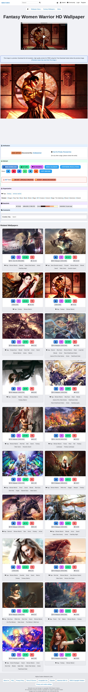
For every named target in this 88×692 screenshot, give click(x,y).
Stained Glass (24, 490)
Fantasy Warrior (23, 400)
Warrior (30, 353)
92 (25, 342)
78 (68, 611)
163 (25, 567)
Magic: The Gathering (57, 198)
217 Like (24, 167)
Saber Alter (20, 666)
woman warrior (17, 193)
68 (25, 654)
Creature (42, 198)
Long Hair (81, 350)
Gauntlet (22, 575)
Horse (29, 531)
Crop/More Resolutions (70, 167)
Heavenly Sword (27, 446)
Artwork (78, 198)
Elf (37, 198)
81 (68, 567)
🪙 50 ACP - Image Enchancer (45, 179)
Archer (40, 531)
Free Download (10, 167)
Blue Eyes (59, 350)
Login (78, 2)
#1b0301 (43, 206)
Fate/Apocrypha (75, 403)
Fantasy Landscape (69, 446)
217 (68, 301)
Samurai (9, 531)
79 (68, 435)
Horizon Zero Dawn (69, 578)
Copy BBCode (45, 171)
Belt (27, 443)
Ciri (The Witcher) (11, 622)
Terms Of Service (31, 680)
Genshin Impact (72, 268)
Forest (65, 443)
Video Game (63, 268)
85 (25, 479)
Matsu (59, 9)
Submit (62, 2)
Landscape (59, 446)
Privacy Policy (20, 680)
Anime (38, 265)
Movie (29, 198)
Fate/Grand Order (75, 356)
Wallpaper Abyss (36, 9)
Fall (74, 443)
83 (25, 388)
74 (25, 523)
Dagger (70, 487)
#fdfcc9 (56, 206)
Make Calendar (51, 167)
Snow (27, 575)
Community (71, 2)
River (70, 443)
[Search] (40, 2)
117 (68, 257)
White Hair (63, 487)
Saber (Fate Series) (30, 265)
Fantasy (20, 309)
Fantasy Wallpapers (49, 9)
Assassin (14, 397)
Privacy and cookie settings (44, 684)
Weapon (76, 487)
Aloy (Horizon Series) (75, 575)
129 (25, 435)
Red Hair (22, 443)
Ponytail (66, 265)
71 (68, 479)
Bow (25, 531)
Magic (34, 198)
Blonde (21, 265)
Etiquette (52, 680)
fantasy (9, 193)
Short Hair (26, 350)
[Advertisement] (44, 131)
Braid (75, 350)
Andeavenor (37, 153)
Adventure (72, 198)
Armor (32, 350)
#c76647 (47, 206)
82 (68, 523)
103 (68, 342)
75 (68, 654)
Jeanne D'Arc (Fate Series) (57, 356)
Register (83, 2)
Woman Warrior (13, 265)
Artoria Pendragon (14, 663)
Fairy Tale (15, 198)
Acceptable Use (42, 680)
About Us (6, 680)
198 (25, 257)
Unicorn (47, 198)
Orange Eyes (13, 350)
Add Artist (16, 153)
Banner (53, 350)
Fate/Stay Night (23, 268)
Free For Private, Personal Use (62, 152)
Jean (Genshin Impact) (56, 265)
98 (68, 388)
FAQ (12, 680)
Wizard (66, 198)
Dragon (9, 198)
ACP (6, 179)
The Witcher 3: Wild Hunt (32, 622)
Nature (64, 619)
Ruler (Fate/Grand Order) (70, 353)
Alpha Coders (5, 2)
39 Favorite (37, 167)
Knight (17, 490)
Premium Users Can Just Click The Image (44, 60)
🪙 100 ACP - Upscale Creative (22, 179)
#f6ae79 (52, 206)
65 (25, 611)
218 (25, 301)
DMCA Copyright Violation (77, 680)
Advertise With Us (62, 680)
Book (25, 198)
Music (21, 198)
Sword (56, 268)
